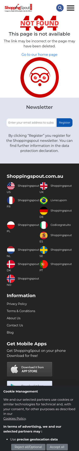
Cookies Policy (14, 418)
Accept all (57, 447)
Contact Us (15, 325)
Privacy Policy (17, 304)
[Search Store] (60, 8)
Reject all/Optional (28, 447)
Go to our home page (39, 55)
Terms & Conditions (21, 311)
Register (64, 122)
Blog (10, 332)
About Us (13, 318)
